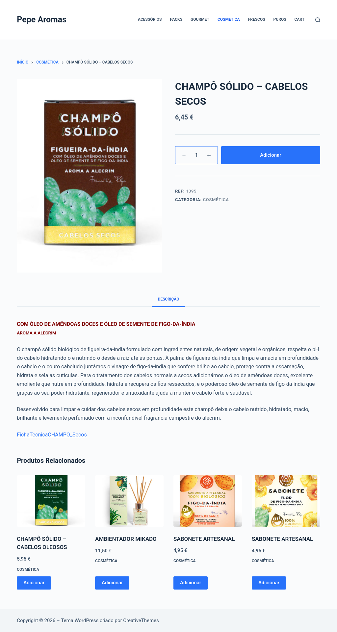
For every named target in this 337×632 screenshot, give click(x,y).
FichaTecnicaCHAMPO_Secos (52, 435)
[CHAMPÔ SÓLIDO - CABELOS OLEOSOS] (51, 501)
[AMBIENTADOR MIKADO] (129, 501)
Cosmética (229, 19)
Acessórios (150, 19)
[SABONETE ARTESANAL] (207, 501)
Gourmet (200, 19)
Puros (279, 19)
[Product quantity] (196, 155)
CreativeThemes (141, 620)
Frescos (256, 19)
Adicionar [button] (33, 583)
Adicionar (270, 155)
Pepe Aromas (41, 19)
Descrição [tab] (168, 299)
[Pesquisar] (317, 19)
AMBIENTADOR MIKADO (126, 539)
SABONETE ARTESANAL (204, 539)
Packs (176, 19)
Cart (300, 19)
